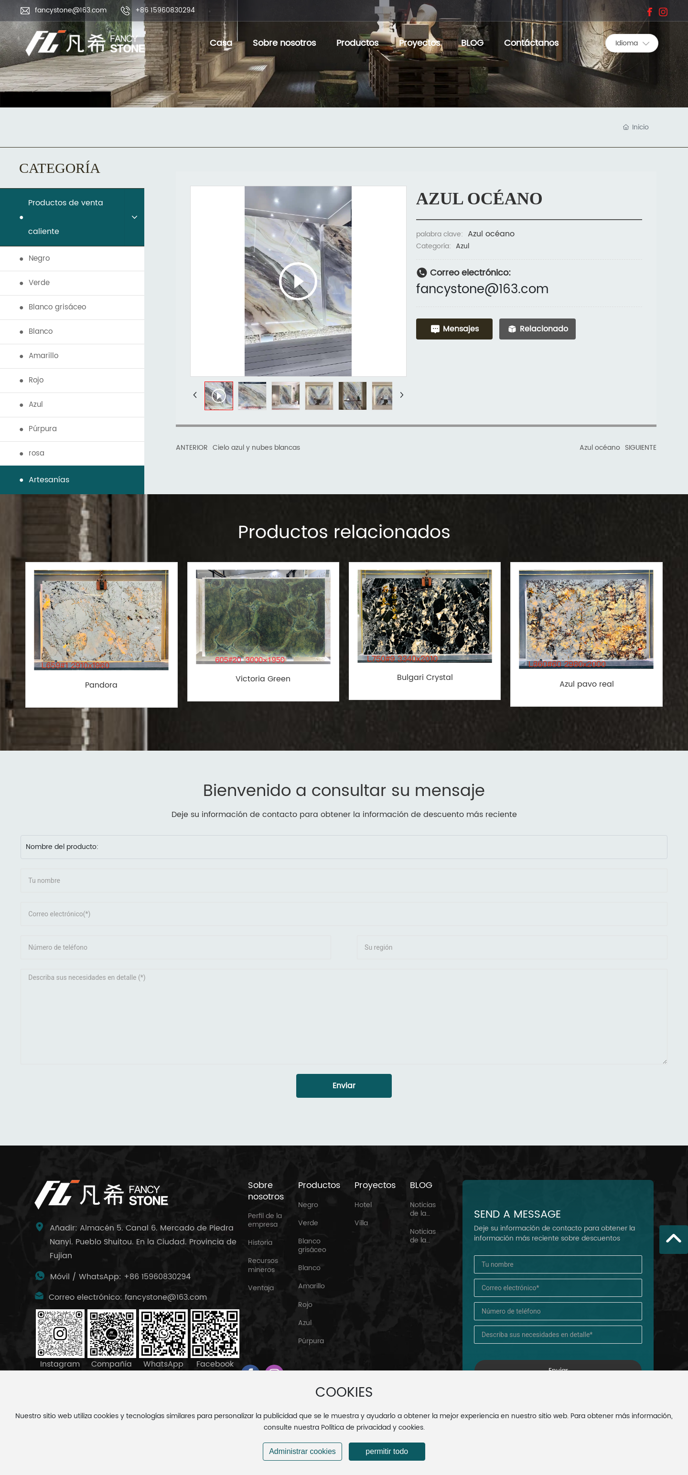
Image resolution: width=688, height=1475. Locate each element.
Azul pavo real (586, 684)
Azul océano (600, 447)
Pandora (101, 685)
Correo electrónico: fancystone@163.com (128, 1297)
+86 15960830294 (165, 10)
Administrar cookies (302, 1451)
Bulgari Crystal (425, 677)
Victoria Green (263, 679)
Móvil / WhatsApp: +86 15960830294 (120, 1277)
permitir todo (387, 1451)
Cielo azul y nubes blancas (256, 447)
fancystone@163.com (71, 10)
